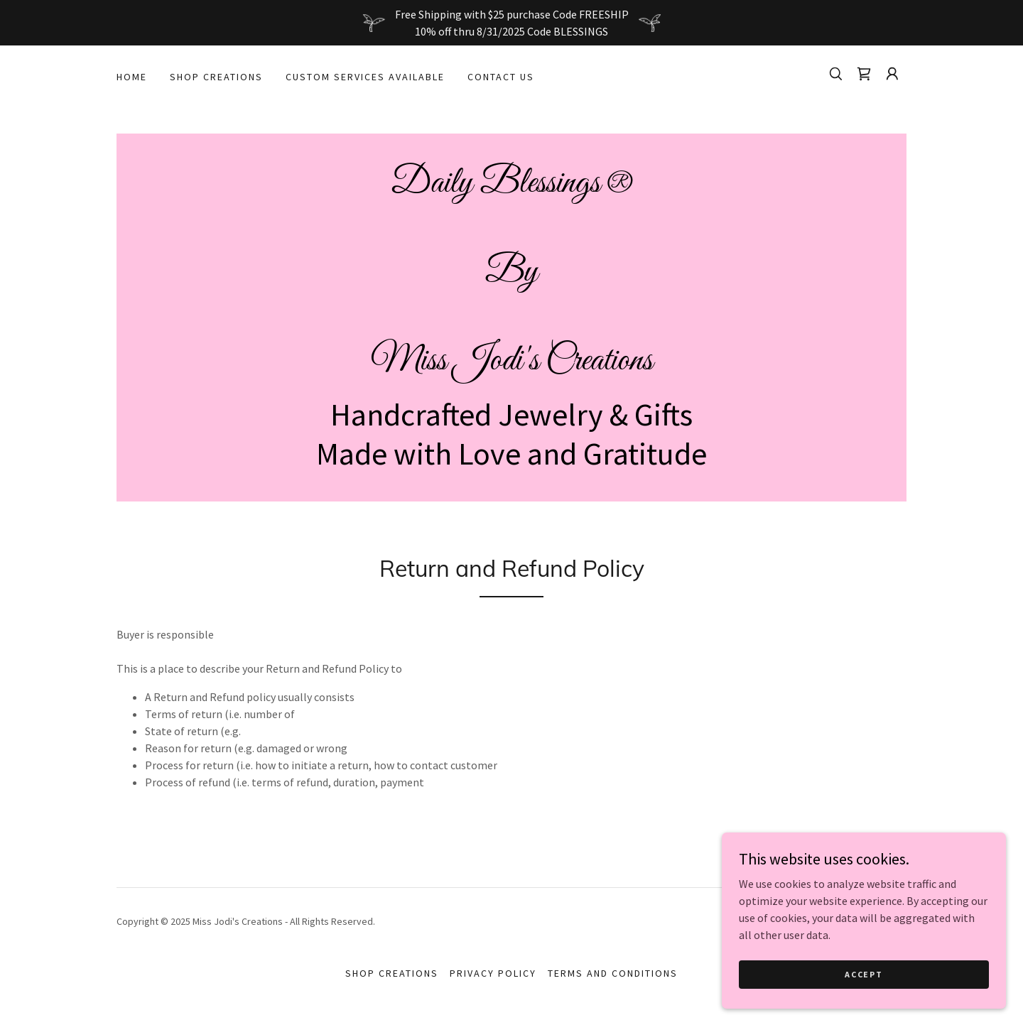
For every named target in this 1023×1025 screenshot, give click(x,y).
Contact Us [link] (500, 76)
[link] (864, 74)
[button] (892, 74)
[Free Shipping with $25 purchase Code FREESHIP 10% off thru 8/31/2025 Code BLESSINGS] (511, 23)
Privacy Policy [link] (493, 973)
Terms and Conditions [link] (613, 973)
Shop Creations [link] (216, 76)
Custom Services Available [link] (365, 76)
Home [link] (132, 76)
